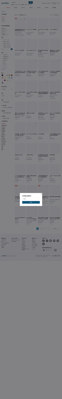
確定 (31, 202)
